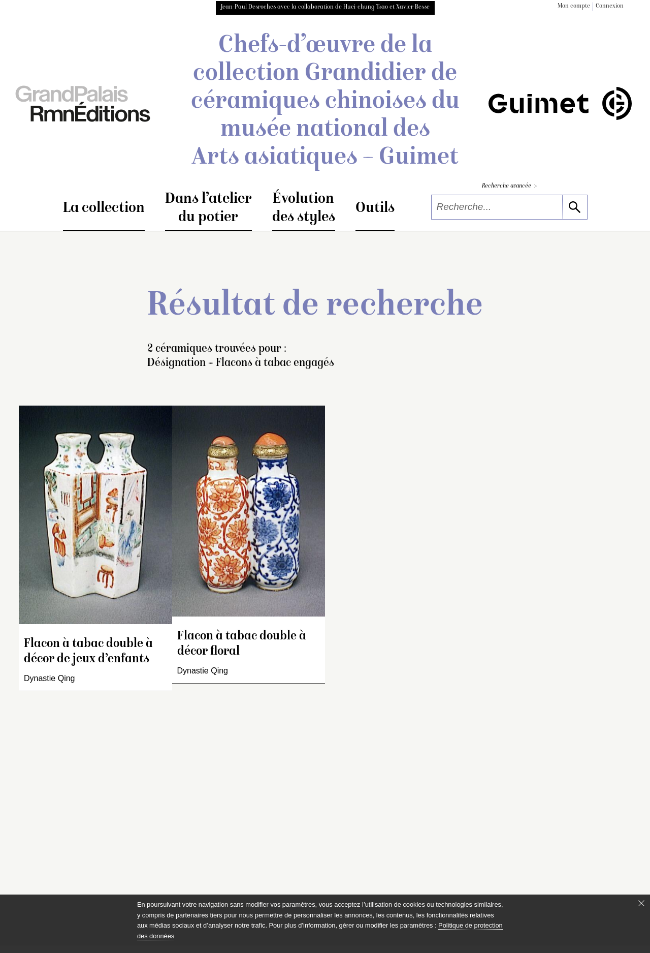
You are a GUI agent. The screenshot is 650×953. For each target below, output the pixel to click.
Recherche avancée (509, 186)
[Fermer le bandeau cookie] (641, 903)
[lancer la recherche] (574, 207)
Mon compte (574, 6)
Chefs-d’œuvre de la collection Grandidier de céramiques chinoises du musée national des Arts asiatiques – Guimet (325, 102)
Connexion (610, 6)
